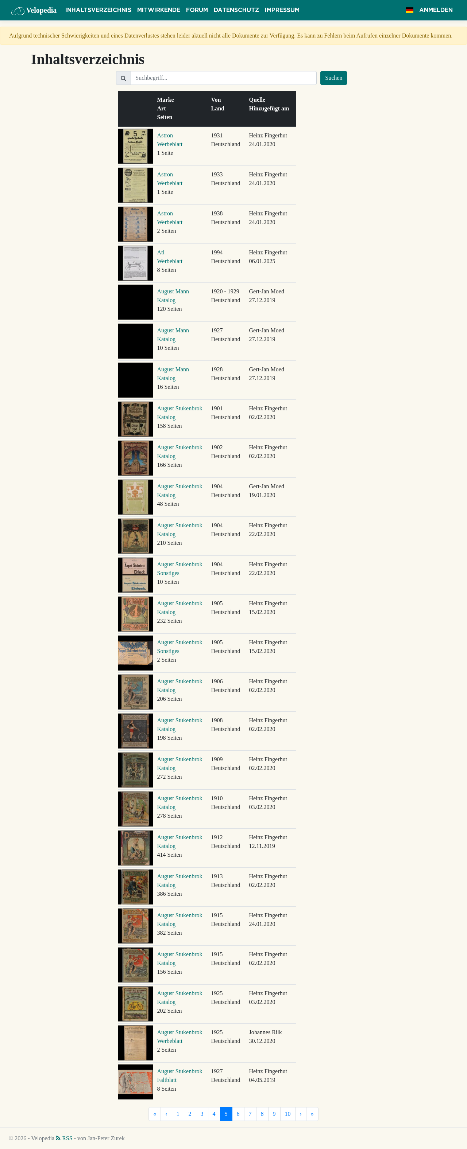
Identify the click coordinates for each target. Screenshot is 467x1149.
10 (288, 1114)
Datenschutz (236, 10)
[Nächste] (300, 1114)
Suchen (333, 78)
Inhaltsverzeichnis (98, 10)
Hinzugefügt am (270, 108)
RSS (64, 1138)
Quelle (258, 100)
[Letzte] (312, 1114)
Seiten (166, 117)
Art (163, 108)
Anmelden (436, 10)
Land (219, 108)
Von (217, 100)
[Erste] (154, 1114)
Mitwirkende (158, 10)
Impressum (282, 10)
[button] (409, 10)
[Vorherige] (166, 1114)
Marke (167, 100)
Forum (197, 10)
